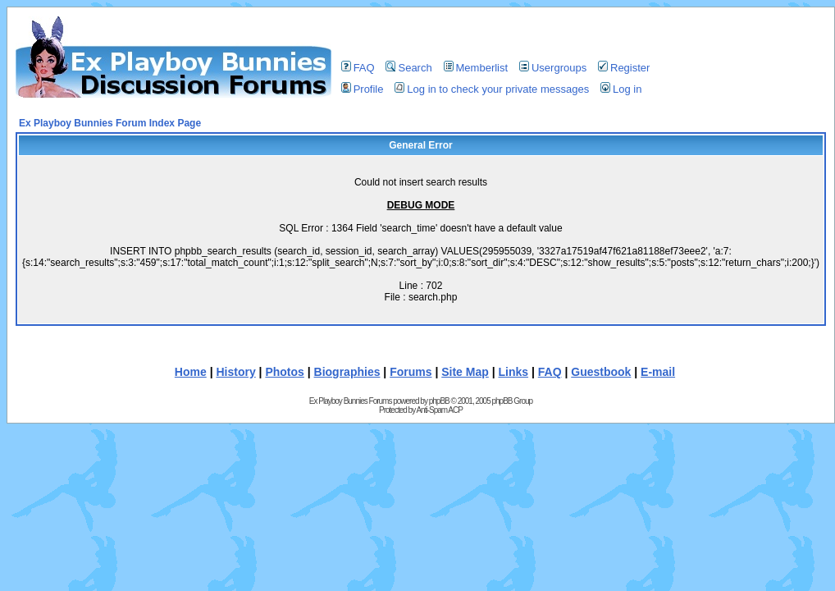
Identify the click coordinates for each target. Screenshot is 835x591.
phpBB (439, 400)
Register (624, 68)
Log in (620, 89)
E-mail (658, 371)
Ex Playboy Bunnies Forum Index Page (110, 123)
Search (408, 68)
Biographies (347, 371)
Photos (284, 371)
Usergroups (552, 68)
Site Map (465, 371)
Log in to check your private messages (492, 89)
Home (191, 371)
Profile (362, 89)
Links (513, 371)
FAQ (358, 68)
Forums (410, 371)
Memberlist (476, 68)
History (235, 371)
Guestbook (601, 371)
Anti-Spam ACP (439, 410)
